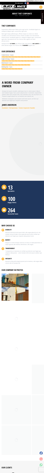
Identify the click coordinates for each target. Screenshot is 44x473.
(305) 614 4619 (20, 3)
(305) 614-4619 (38, 1)
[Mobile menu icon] (40, 7)
